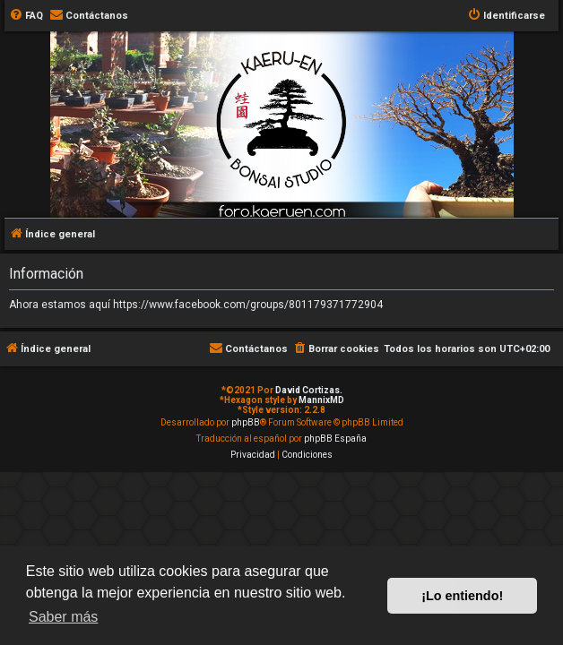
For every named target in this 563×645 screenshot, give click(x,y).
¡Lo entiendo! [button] (462, 596)
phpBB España (335, 438)
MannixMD (321, 400)
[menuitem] (26, 16)
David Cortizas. (308, 390)
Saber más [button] (63, 616)
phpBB (245, 422)
